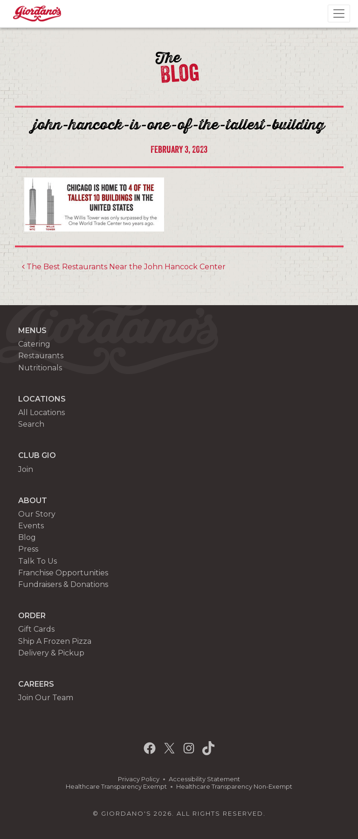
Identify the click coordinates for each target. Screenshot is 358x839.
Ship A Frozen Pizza (54, 641)
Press (28, 549)
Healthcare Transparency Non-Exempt (234, 786)
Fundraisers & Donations (63, 584)
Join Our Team (45, 697)
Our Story (36, 514)
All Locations (41, 412)
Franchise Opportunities (63, 572)
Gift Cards (36, 629)
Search (31, 424)
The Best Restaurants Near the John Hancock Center (124, 266)
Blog (27, 537)
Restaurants (40, 355)
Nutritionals (40, 367)
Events (31, 525)
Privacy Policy (138, 779)
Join (25, 469)
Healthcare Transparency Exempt (116, 786)
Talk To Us (37, 561)
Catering (34, 344)
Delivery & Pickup (51, 652)
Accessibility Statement (204, 779)
